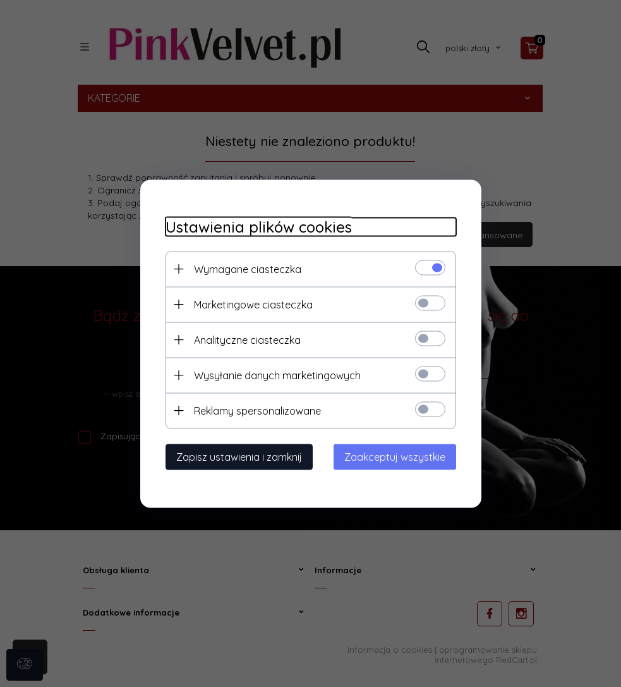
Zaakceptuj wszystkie (394, 456)
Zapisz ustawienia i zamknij (239, 456)
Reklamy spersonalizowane (257, 410)
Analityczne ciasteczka (247, 339)
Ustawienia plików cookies (259, 226)
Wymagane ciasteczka (247, 268)
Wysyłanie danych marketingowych (277, 374)
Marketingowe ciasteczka (253, 304)
